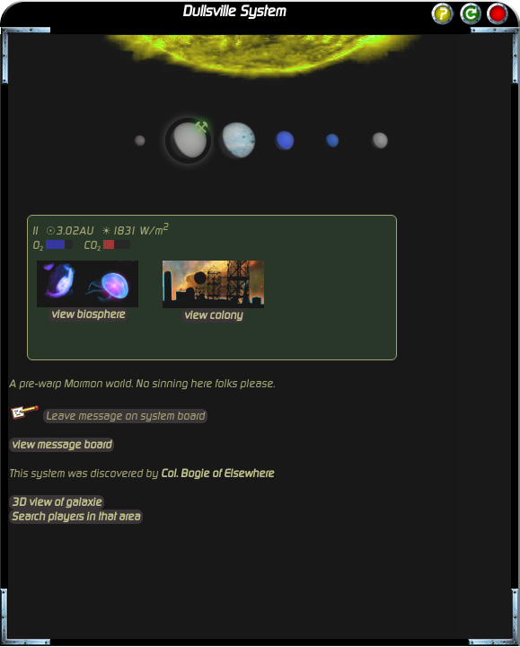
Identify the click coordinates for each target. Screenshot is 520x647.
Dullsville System (234, 11)
